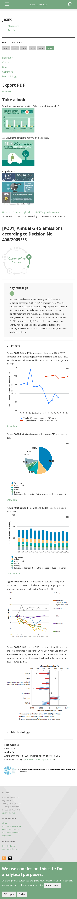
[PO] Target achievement (47, 212)
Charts (6, 62)
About (4, 823)
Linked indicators (9, 846)
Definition (7, 57)
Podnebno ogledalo (21, 212)
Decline (22, 894)
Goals (5, 67)
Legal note (6, 835)
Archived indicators (10, 849)
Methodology (9, 76)
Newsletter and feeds (11, 832)
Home (5, 212)
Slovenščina (13, 26)
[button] (38, 120)
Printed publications (10, 829)
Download (7, 91)
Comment (7, 71)
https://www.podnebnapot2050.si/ (38, 759)
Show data (12, 426)
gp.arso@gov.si (8, 813)
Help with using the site (11, 826)
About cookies (52, 885)
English (11, 30)
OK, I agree (9, 894)
